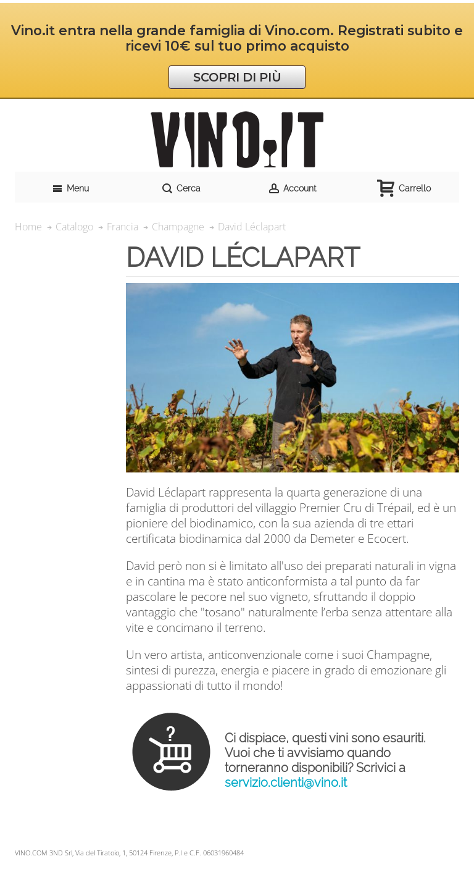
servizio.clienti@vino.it (286, 782)
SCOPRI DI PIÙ (237, 77)
